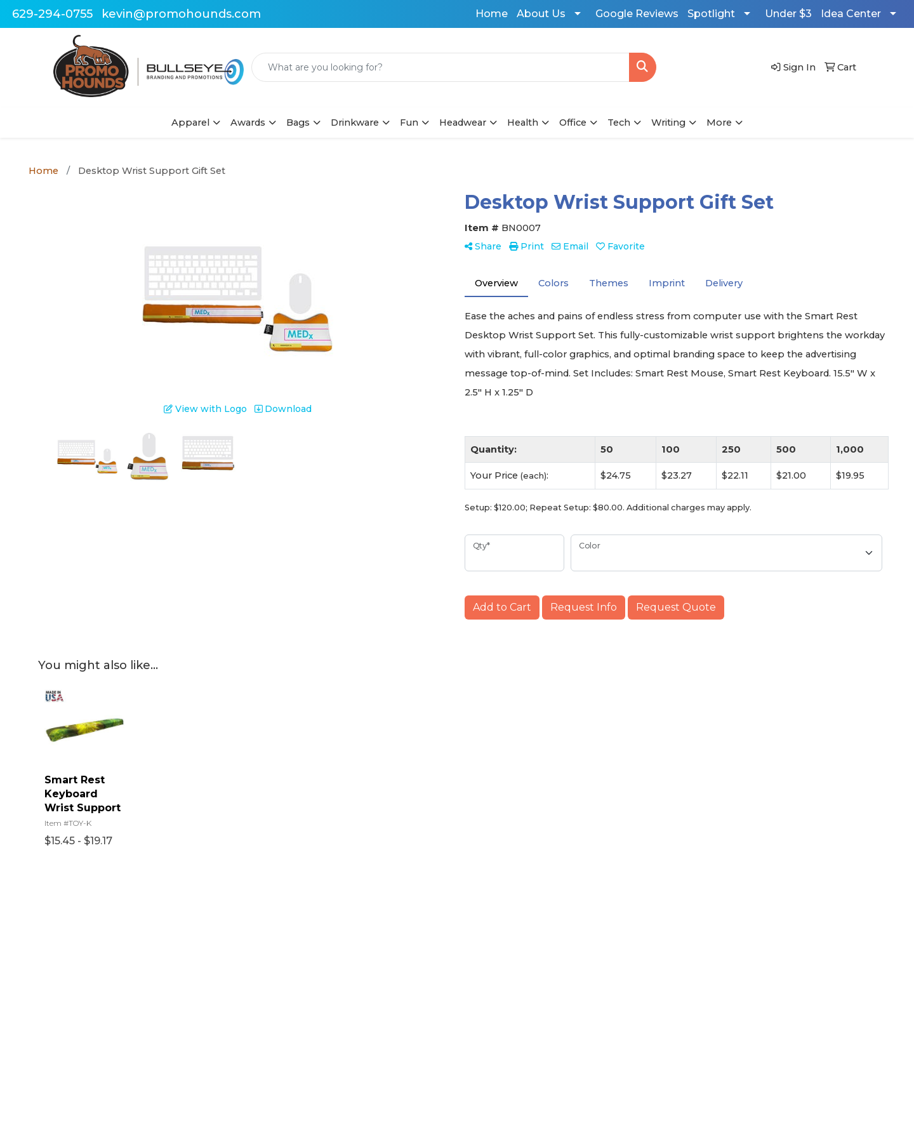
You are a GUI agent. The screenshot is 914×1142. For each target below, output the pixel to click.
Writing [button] (668, 122)
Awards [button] (247, 122)
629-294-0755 (52, 14)
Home (491, 14)
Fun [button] (409, 122)
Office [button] (572, 122)
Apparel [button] (190, 122)
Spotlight (711, 14)
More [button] (719, 122)
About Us (541, 14)
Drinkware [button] (355, 122)
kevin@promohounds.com (181, 14)
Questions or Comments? (107, 1031)
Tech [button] (618, 122)
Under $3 (788, 14)
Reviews (204, 987)
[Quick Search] (440, 67)
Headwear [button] (462, 122)
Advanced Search (225, 969)
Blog (336, 969)
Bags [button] (298, 122)
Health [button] (522, 122)
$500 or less (354, 1005)
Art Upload (350, 987)
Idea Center (851, 14)
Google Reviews (637, 14)
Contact (64, 1005)
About (61, 987)
